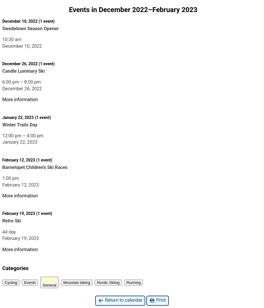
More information (20, 99)
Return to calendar (120, 300)
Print (157, 300)
